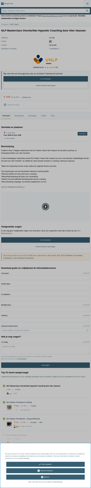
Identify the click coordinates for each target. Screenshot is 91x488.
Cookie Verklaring (23, 458)
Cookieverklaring (57, 482)
